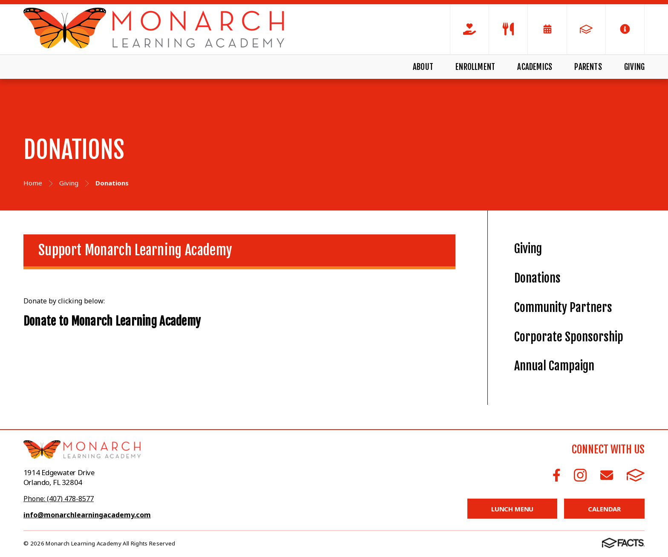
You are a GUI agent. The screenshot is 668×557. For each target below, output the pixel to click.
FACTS (636, 475)
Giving (634, 67)
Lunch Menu (512, 509)
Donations (537, 278)
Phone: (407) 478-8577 (58, 498)
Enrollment (475, 67)
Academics (534, 67)
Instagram (580, 475)
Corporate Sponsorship (568, 336)
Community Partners (563, 307)
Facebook (557, 475)
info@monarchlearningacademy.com (87, 514)
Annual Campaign (554, 365)
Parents (588, 67)
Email (606, 475)
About (423, 67)
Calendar (604, 509)
